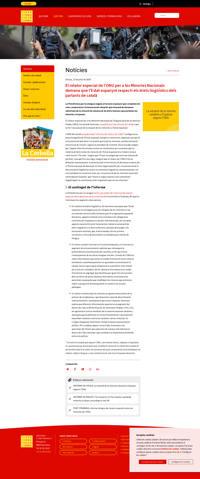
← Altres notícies (172, 70)
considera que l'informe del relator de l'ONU (102, 134)
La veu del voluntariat (34, 109)
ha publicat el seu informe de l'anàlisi (117, 124)
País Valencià (68, 452)
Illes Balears (68, 446)
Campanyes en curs (79, 16)
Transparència (128, 452)
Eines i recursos (31, 89)
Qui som (43, 16)
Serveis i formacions (109, 16)
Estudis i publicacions (34, 82)
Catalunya (67, 441)
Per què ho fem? (31, 115)
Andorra (95, 452)
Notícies (27, 68)
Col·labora (133, 16)
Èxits (25, 95)
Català (27, 3)
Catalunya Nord (99, 441)
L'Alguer (95, 446)
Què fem (58, 16)
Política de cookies (170, 449)
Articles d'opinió (31, 102)
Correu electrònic (43, 451)
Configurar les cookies (180, 462)
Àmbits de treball (32, 75)
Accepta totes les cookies (153, 462)
